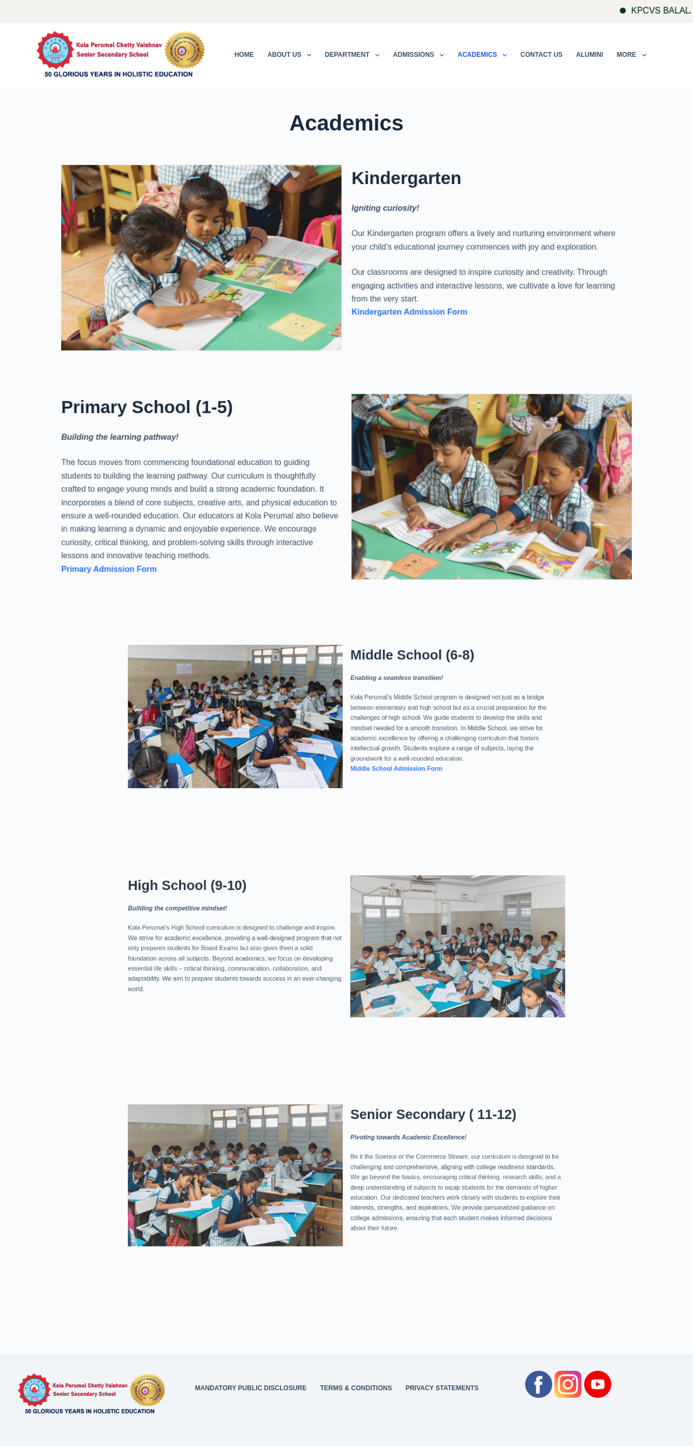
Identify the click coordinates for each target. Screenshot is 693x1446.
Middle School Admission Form (373, 745)
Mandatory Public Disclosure (250, 1388)
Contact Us (541, 54)
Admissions (420, 55)
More (633, 55)
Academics (484, 55)
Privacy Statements (442, 1388)
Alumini (589, 54)
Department (354, 55)
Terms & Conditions (356, 1388)
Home (244, 54)
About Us (291, 55)
